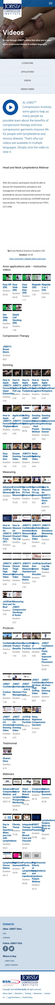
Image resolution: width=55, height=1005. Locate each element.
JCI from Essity (20, 989)
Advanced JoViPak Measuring (8, 490)
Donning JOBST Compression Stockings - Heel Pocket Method (38, 423)
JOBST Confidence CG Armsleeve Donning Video (8, 723)
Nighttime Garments (17, 864)
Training (28, 993)
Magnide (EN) (36, 286)
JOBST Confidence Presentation (38, 827)
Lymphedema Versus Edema (9, 865)
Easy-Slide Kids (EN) (25, 288)
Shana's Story (6, 759)
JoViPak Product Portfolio (26, 719)
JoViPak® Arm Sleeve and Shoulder (37, 569)
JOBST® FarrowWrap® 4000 (29, 456)
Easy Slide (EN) (15, 287)
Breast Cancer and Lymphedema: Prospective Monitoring (19, 796)
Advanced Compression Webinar (9, 792)
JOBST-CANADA (11, 965)
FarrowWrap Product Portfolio (28, 646)
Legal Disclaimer (13, 997)
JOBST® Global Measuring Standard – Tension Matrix (27, 571)
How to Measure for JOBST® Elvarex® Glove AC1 (46, 495)
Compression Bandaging (38, 790)
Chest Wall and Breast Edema (26, 793)
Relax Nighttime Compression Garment (38, 720)
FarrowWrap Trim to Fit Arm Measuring (18, 491)
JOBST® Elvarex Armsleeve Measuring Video (47, 530)
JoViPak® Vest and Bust (8, 604)
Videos (27, 80)
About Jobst (7, 993)
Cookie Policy (27, 997)
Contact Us (8, 924)
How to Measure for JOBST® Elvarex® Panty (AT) (7, 533)
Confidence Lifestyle (8, 644)
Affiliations (27, 72)
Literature (27, 63)
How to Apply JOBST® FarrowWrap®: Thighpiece (10, 421)
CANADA (6, 938)
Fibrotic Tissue (16, 826)
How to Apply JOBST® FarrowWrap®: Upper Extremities (10, 387)
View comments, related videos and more (27, 259)
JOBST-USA (9, 961)
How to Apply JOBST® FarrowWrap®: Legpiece (39, 385)
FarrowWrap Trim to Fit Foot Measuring (28, 491)
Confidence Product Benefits (18, 646)
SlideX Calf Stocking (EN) (16, 318)
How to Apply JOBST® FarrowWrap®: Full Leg (19, 385)
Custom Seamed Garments (47, 792)
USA (4, 933)
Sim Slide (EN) (5, 317)
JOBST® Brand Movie (7, 349)
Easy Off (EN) (7, 286)
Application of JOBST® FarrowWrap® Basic (19, 421)
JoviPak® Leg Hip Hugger (47, 566)
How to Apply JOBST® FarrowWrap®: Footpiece (29, 385)
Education (18, 993)
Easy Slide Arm (5, 456)
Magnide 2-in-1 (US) (46, 287)
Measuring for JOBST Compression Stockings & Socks (19, 608)
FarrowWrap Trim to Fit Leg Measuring (38, 491)
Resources (38, 993)
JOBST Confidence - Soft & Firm (28, 688)
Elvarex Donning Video (16, 456)
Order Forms (27, 89)
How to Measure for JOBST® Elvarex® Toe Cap (17, 532)
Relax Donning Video (36, 456)
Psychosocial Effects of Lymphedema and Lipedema (29, 869)
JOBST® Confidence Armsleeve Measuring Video (28, 530)
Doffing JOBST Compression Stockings (29, 419)
